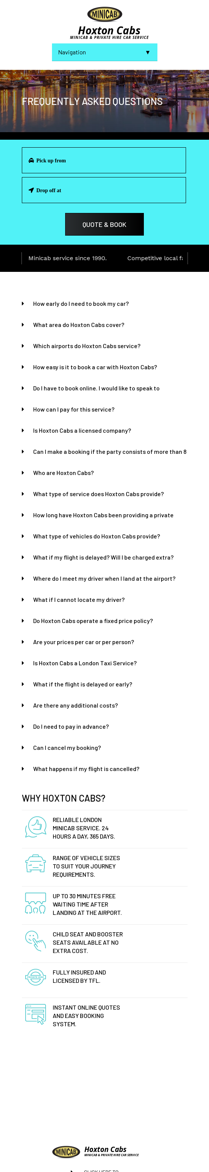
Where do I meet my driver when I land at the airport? (104, 578)
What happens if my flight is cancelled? (86, 768)
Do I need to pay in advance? (71, 726)
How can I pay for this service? (73, 409)
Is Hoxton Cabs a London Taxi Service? (85, 662)
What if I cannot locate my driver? (79, 599)
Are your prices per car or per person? (83, 641)
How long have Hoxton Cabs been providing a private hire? (103, 515)
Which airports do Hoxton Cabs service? (86, 345)
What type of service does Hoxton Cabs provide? (98, 493)
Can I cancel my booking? (67, 747)
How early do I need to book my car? (81, 303)
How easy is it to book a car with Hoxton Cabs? (95, 366)
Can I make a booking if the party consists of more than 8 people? (109, 452)
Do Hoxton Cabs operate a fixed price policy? (93, 620)
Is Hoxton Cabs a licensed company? (82, 430)
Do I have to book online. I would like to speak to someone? (96, 388)
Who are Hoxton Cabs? (63, 472)
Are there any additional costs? (75, 705)
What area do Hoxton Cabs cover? (78, 324)
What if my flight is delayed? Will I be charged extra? (103, 557)
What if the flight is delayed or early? (82, 684)
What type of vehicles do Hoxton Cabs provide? (96, 536)
